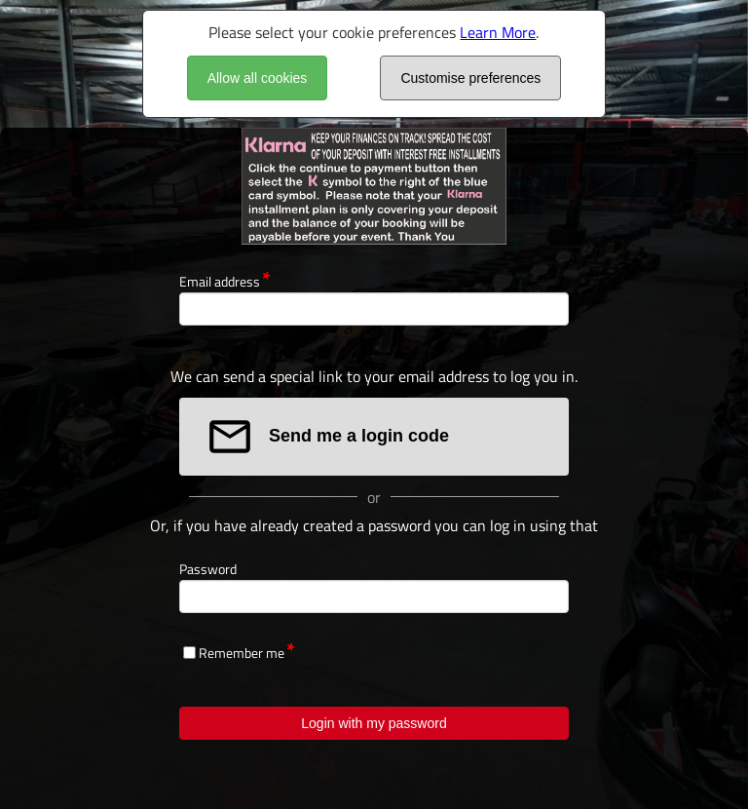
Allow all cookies (257, 78)
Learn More (498, 32)
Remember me (241, 652)
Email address (219, 281)
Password (208, 569)
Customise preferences (470, 78)
